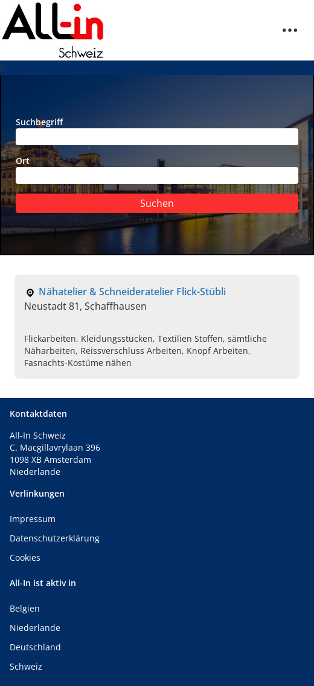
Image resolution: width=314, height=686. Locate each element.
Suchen (157, 203)
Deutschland (35, 647)
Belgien (25, 608)
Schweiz (26, 666)
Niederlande (35, 627)
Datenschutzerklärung (55, 538)
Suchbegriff (157, 130)
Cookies (25, 557)
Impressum (33, 518)
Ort (157, 169)
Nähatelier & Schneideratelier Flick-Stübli (132, 291)
